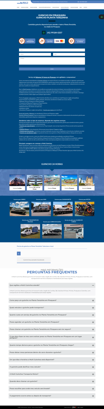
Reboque (32, 113)
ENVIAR (51, 69)
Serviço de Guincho (24, 113)
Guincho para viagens (48, 110)
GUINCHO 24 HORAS (52, 164)
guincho (26, 98)
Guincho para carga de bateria (27, 126)
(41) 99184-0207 (83, 1)
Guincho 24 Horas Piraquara (26, 115)
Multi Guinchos (27, 89)
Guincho (29, 407)
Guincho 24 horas (24, 129)
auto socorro (32, 98)
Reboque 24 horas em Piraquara (46, 77)
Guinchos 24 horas (42, 80)
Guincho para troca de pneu (27, 131)
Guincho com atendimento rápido (28, 133)
